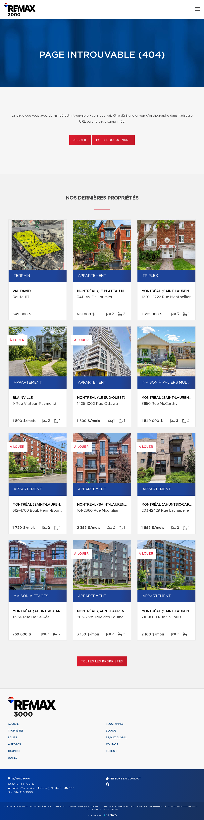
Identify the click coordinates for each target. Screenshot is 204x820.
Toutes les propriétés (102, 661)
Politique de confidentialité (148, 807)
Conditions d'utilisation (183, 807)
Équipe (12, 737)
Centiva (110, 815)
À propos (14, 744)
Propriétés (16, 731)
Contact (112, 744)
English (111, 751)
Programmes (115, 724)
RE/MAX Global (116, 737)
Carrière (14, 751)
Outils (12, 758)
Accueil (80, 140)
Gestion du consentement (102, 809)
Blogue (111, 731)
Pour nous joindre (113, 140)
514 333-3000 (23, 792)
